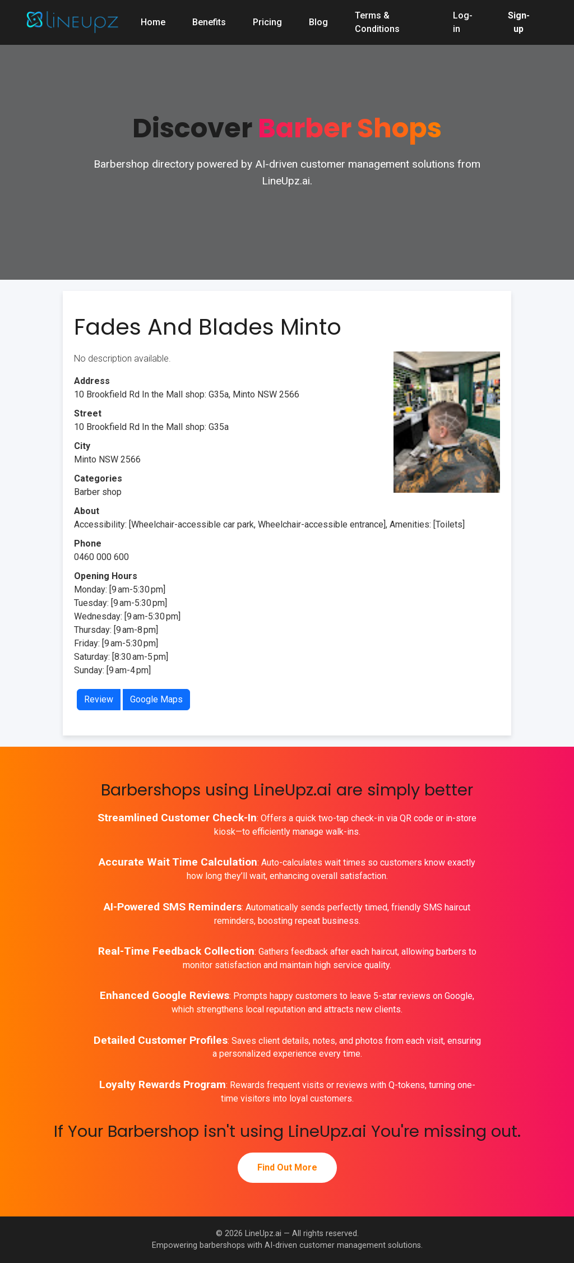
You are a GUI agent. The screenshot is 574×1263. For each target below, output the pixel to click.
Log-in (463, 22)
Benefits (209, 22)
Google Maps (156, 699)
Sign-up (519, 22)
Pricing (267, 22)
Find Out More (287, 1167)
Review (98, 699)
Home (153, 22)
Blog (318, 22)
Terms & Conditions (377, 22)
